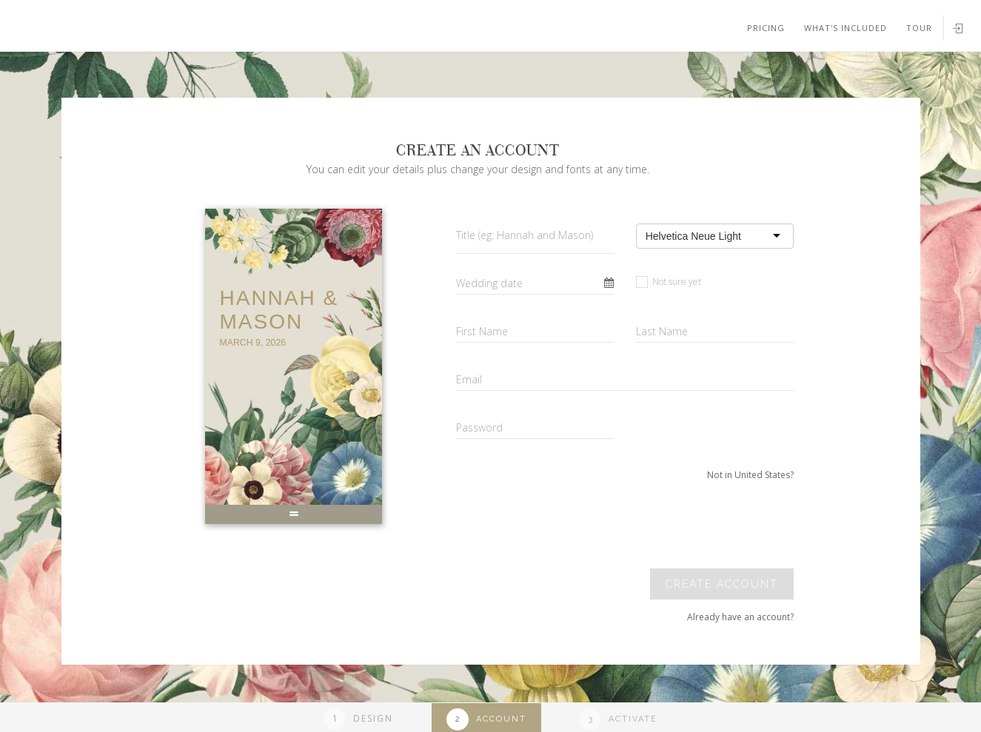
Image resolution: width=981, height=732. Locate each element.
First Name (482, 331)
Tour (919, 27)
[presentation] (692, 525)
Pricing (766, 27)
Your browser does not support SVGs (172, 73)
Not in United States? (750, 475)
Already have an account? (740, 617)
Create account (722, 584)
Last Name (662, 331)
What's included (845, 27)
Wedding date (489, 283)
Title (524, 235)
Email (469, 379)
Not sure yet (668, 281)
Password (479, 427)
